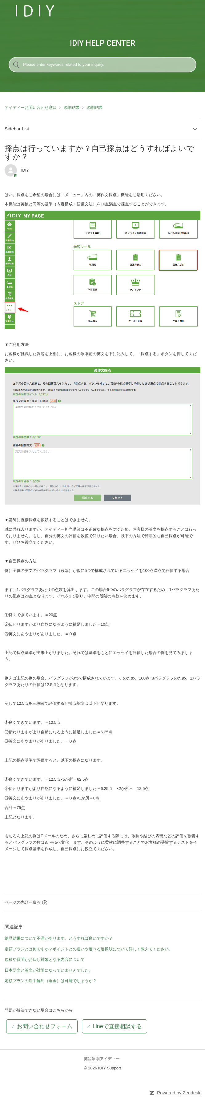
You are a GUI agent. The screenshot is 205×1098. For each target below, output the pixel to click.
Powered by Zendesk (178, 1092)
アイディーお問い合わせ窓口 (31, 107)
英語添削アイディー (102, 1058)
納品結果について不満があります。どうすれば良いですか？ (59, 938)
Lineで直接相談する (117, 1026)
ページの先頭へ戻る (26, 902)
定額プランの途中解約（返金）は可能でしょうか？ (51, 980)
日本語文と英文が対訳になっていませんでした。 (49, 970)
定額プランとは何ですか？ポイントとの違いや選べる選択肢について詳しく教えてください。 (89, 949)
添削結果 (72, 107)
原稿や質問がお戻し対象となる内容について (45, 959)
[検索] (102, 64)
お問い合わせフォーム (44, 1026)
